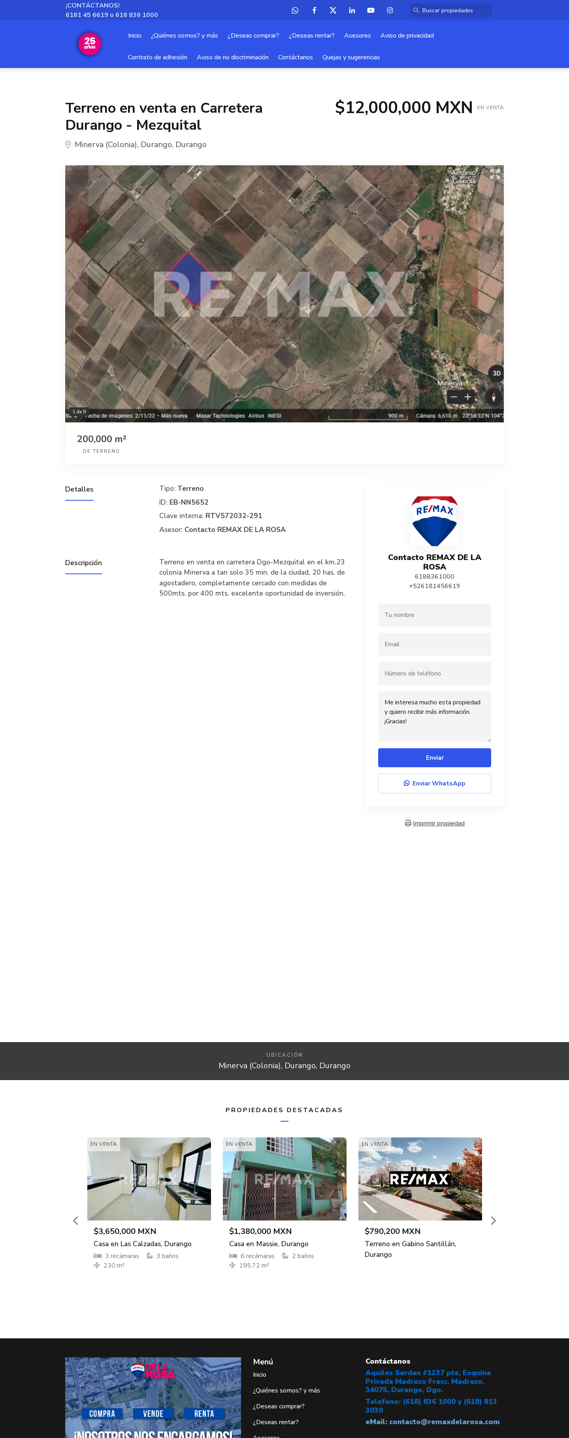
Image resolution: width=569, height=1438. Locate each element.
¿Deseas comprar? (253, 35)
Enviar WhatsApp (434, 783)
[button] (76, 1220)
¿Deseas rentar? (312, 35)
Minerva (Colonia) (106, 144)
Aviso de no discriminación (233, 57)
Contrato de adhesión (157, 57)
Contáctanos (295, 57)
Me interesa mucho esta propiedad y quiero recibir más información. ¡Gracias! (434, 716)
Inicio (134, 35)
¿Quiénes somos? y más (184, 35)
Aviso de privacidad (407, 35)
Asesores (357, 35)
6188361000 (434, 576)
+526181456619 (434, 586)
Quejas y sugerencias (351, 57)
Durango (156, 144)
